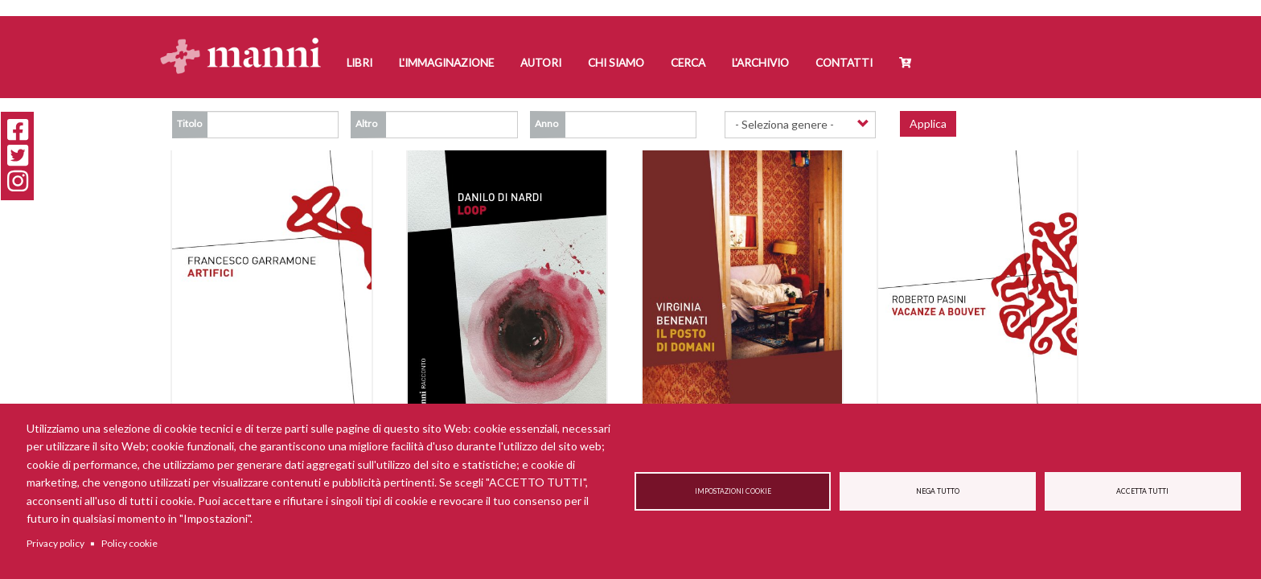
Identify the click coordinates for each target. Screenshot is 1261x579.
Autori (540, 62)
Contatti (844, 62)
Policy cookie (129, 543)
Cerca (688, 62)
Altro (366, 123)
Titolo (189, 123)
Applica (928, 123)
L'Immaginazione (446, 62)
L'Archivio (760, 62)
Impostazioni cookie (733, 491)
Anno (546, 123)
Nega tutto (937, 491)
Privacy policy (55, 543)
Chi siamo (616, 62)
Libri (359, 62)
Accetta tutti (1142, 491)
